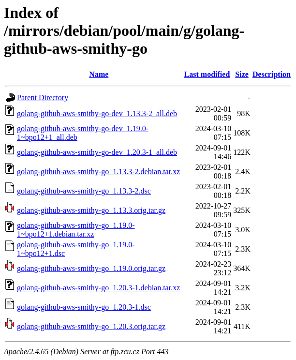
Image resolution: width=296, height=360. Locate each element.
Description (271, 74)
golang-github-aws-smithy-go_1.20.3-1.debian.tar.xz (98, 288)
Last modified (207, 74)
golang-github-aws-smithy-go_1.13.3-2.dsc (84, 191)
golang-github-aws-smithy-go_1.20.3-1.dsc (84, 307)
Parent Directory (42, 97)
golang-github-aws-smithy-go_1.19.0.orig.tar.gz (91, 268)
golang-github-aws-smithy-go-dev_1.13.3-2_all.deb (97, 113)
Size (242, 74)
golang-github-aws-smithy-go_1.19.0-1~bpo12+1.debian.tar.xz (76, 229)
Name (98, 74)
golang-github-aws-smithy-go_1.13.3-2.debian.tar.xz (98, 171)
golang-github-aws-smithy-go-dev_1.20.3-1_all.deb (97, 152)
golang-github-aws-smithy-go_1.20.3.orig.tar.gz (91, 326)
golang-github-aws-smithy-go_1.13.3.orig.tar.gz (91, 210)
